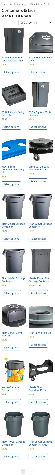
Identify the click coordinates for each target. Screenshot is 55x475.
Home (5, 4)
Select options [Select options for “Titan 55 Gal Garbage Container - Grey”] (38, 456)
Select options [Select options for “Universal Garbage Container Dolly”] (38, 181)
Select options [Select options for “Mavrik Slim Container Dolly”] (38, 402)
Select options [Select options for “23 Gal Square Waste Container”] (38, 126)
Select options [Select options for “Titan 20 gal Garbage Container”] (11, 238)
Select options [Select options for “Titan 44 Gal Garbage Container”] (11, 293)
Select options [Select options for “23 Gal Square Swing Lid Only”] (11, 126)
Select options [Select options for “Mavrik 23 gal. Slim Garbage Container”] (38, 293)
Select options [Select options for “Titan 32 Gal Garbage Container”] (38, 238)
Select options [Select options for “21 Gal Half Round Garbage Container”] (11, 72)
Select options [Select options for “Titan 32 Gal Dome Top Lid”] (11, 347)
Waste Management (20, 4)
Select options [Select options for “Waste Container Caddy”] (11, 402)
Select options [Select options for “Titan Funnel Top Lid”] (38, 344)
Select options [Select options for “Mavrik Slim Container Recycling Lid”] (11, 184)
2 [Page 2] (27, 471)
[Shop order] (35, 22)
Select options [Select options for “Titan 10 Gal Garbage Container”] (11, 456)
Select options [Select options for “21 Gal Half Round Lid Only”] (38, 72)
